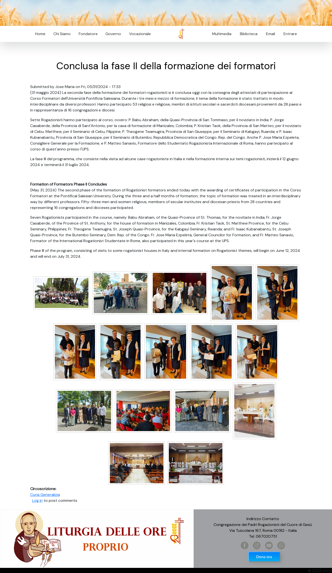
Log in (37, 500)
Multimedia (221, 33)
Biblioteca (248, 33)
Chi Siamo (62, 33)
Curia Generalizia (45, 494)
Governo (113, 33)
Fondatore (88, 33)
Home (40, 33)
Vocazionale (140, 33)
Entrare (290, 33)
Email (269, 33)
